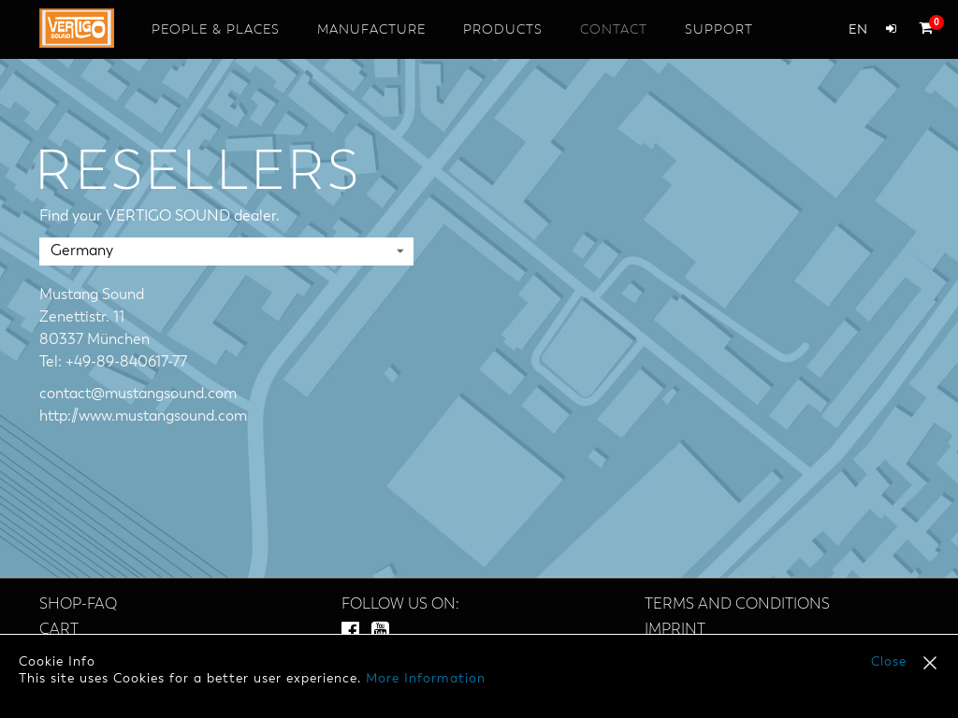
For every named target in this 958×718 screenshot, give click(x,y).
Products (503, 29)
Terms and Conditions (737, 604)
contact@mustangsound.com (138, 394)
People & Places (216, 29)
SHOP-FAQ (78, 604)
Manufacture (371, 29)
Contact (613, 29)
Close (889, 661)
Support (719, 29)
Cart (59, 630)
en (858, 29)
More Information (426, 678)
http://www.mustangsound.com (143, 416)
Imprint (675, 630)
